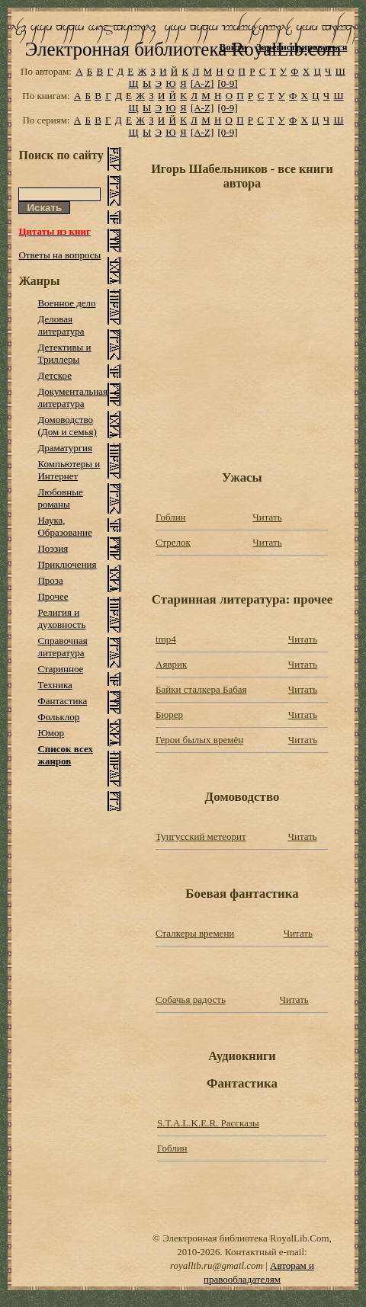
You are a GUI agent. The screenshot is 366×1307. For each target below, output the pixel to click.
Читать (266, 517)
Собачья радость (191, 999)
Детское (54, 375)
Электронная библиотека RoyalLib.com (183, 49)
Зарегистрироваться (301, 47)
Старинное (60, 668)
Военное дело (66, 303)
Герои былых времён (199, 739)
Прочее (52, 596)
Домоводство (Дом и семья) (66, 425)
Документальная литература (72, 397)
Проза (50, 580)
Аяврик (171, 664)
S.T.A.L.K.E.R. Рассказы (208, 1123)
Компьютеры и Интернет (68, 470)
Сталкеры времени (195, 933)
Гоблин (171, 517)
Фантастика (62, 700)
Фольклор (58, 716)
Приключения (66, 564)
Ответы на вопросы (59, 255)
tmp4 (166, 639)
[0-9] (227, 83)
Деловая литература (60, 325)
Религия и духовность (61, 618)
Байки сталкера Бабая (201, 689)
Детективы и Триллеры (64, 353)
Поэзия (52, 548)
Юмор (50, 732)
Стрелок (173, 542)
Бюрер (169, 714)
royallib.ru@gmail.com (216, 1265)
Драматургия (64, 447)
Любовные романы (59, 498)
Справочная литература (62, 646)
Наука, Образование (64, 526)
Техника (54, 684)
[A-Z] (202, 83)
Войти (234, 47)
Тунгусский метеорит (201, 836)
